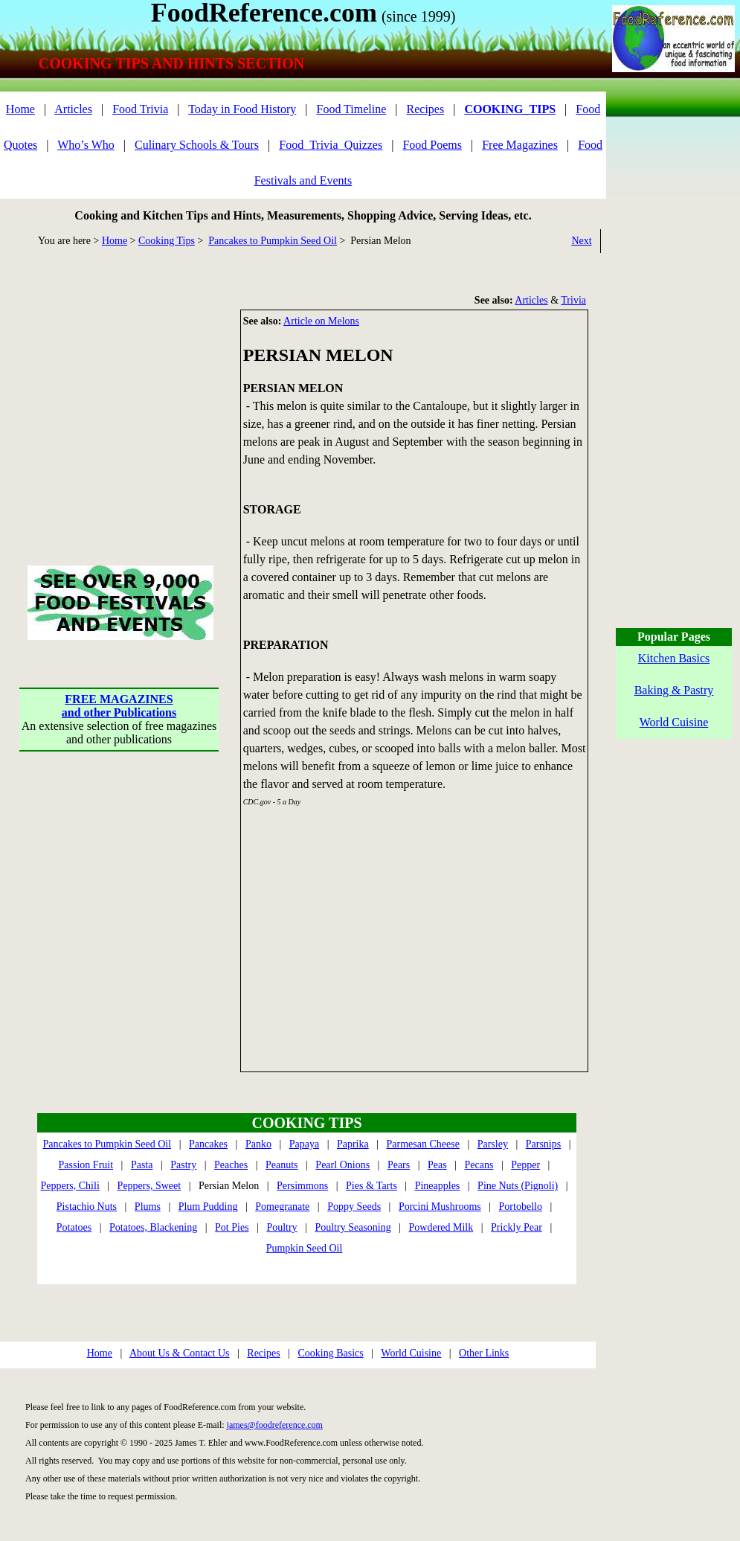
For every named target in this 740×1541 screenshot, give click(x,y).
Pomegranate (282, 1206)
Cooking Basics (330, 1353)
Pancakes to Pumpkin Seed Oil (272, 240)
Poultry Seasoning (352, 1227)
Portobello (520, 1206)
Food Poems (432, 144)
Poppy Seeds (354, 1206)
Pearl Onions (342, 1164)
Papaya (304, 1144)
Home (20, 109)
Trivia (573, 300)
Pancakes (208, 1144)
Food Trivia (140, 109)
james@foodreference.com (275, 1425)
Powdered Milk (441, 1227)
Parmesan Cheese (423, 1144)
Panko (258, 1144)
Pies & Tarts (371, 1185)
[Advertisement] (119, 403)
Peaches (231, 1164)
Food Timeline (352, 109)
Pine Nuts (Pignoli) (517, 1185)
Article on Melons (321, 321)
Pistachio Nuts (87, 1206)
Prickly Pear (516, 1227)
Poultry (281, 1227)
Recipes (426, 109)
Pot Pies (232, 1227)
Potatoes (74, 1227)
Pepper (525, 1164)
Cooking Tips (166, 240)
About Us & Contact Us (179, 1353)
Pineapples (437, 1185)
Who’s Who (86, 144)
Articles (73, 109)
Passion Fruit (86, 1164)
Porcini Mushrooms (440, 1206)
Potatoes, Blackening (153, 1227)
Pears (398, 1164)
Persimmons (302, 1185)
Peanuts (282, 1164)
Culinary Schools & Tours (197, 144)
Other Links (484, 1353)
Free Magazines (520, 144)
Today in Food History (242, 109)
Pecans (479, 1164)
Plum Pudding (208, 1206)
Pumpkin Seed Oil (304, 1248)
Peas (437, 1164)
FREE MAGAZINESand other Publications (119, 706)
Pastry (183, 1164)
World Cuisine (411, 1353)
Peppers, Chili (69, 1185)
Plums (148, 1206)
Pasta (142, 1164)
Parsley (492, 1144)
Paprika (353, 1144)
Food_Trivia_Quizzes (330, 144)
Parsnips (543, 1144)
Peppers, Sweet (149, 1185)
